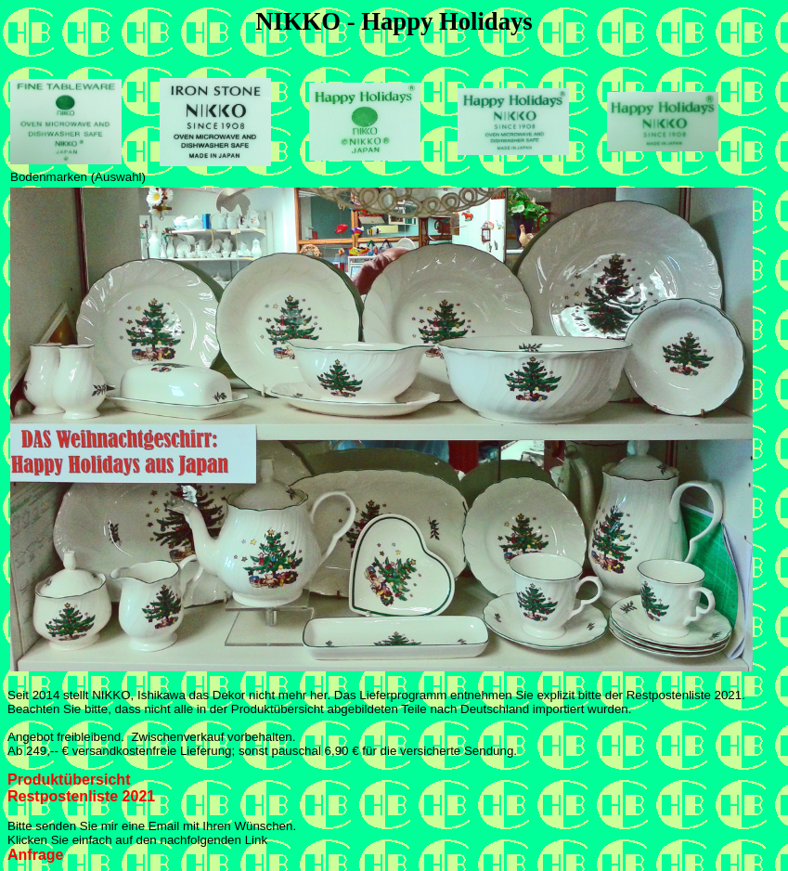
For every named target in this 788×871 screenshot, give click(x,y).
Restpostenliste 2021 (81, 796)
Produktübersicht (68, 779)
